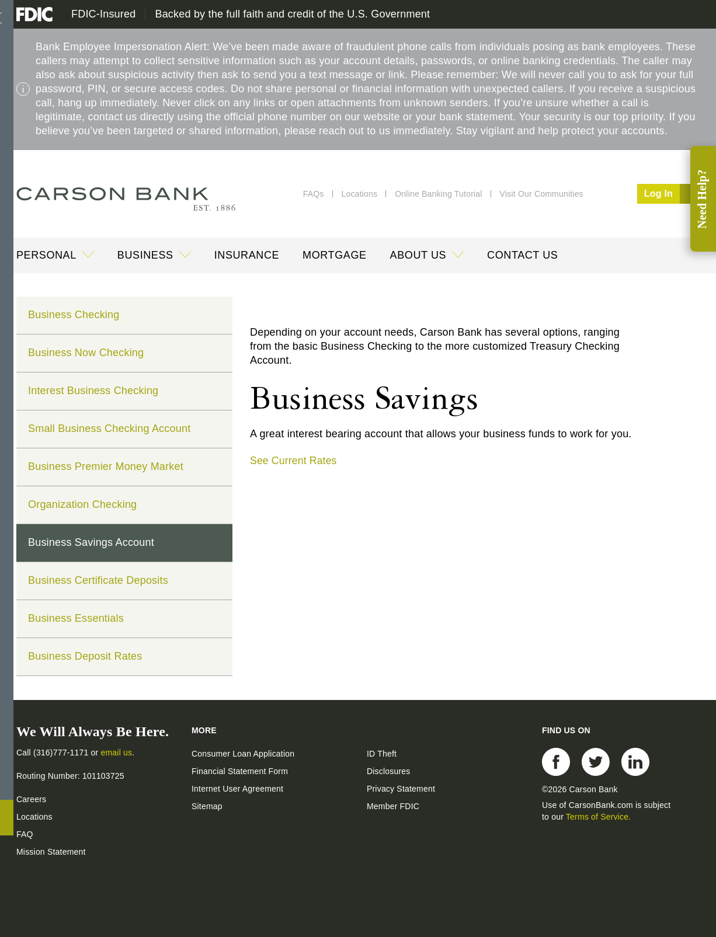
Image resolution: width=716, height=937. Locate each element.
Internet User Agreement (237, 788)
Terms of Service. (598, 816)
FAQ (24, 833)
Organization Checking (82, 504)
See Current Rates (294, 460)
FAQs (313, 193)
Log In (672, 194)
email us (117, 752)
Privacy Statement (401, 788)
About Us (418, 255)
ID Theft (382, 753)
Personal (46, 255)
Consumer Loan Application (243, 753)
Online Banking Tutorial (438, 193)
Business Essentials (76, 618)
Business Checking (73, 315)
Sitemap (207, 805)
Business (145, 255)
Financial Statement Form (240, 770)
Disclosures (389, 770)
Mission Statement (51, 851)
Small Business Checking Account (109, 428)
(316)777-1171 (62, 752)
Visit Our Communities (541, 193)
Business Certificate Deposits (98, 580)
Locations (360, 193)
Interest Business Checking (93, 390)
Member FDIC (393, 805)
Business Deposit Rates (85, 656)
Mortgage (334, 255)
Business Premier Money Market (105, 466)
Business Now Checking (86, 352)
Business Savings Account (91, 542)
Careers (31, 798)
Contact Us (522, 255)
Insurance (246, 255)
